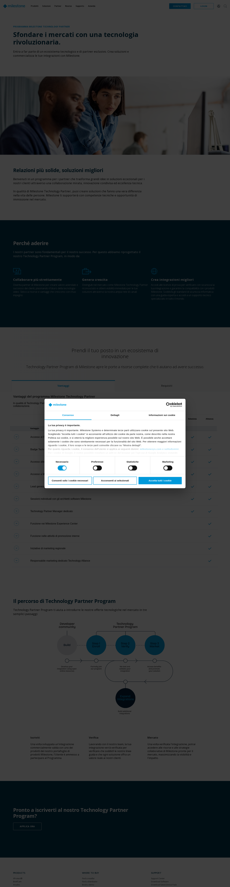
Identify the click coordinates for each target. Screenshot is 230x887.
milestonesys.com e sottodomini (159, 449)
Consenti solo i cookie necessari (70, 480)
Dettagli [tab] (115, 415)
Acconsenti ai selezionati (115, 480)
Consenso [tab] (68, 415)
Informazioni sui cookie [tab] (162, 415)
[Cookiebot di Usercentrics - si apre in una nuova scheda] (168, 404)
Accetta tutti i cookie (160, 480)
